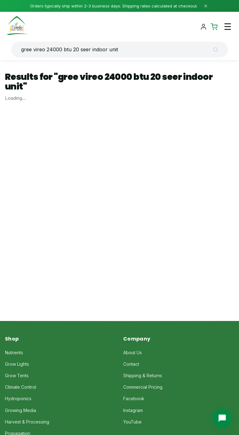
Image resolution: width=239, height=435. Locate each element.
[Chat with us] (222, 418)
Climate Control (20, 387)
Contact (131, 364)
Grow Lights (17, 364)
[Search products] (114, 49)
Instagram (133, 410)
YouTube (132, 421)
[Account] (203, 26)
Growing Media (20, 410)
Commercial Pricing (142, 387)
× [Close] (206, 6)
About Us (132, 352)
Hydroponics (18, 398)
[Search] (218, 49)
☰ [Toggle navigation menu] (228, 27)
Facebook (133, 398)
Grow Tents (17, 375)
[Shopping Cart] (214, 26)
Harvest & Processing (27, 421)
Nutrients (14, 352)
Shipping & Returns (142, 375)
